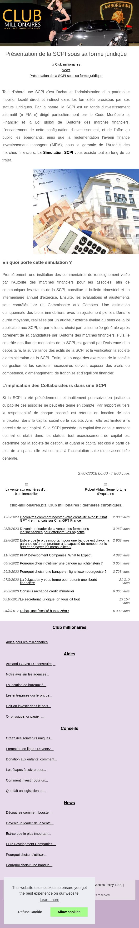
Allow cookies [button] (69, 912)
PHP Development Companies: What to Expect (55, 555)
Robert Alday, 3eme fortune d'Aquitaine (105, 492)
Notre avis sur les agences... (27, 674)
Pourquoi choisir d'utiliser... (26, 855)
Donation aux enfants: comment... (31, 759)
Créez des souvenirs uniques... (29, 738)
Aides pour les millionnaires (27, 642)
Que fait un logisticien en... (26, 791)
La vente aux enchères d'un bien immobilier (26, 492)
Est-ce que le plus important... (28, 833)
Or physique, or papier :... (25, 716)
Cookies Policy (104, 885)
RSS (118, 885)
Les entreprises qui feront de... (29, 695)
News (66, 70)
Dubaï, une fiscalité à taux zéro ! (44, 611)
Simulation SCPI (58, 153)
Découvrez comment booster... (29, 812)
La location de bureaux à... (26, 685)
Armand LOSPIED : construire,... (30, 664)
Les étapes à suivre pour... (26, 770)
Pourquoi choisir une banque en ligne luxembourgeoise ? (63, 571)
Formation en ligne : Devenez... (30, 749)
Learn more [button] (49, 900)
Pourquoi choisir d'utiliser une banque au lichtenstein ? (61, 563)
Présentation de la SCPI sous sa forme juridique (66, 76)
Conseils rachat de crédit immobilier (47, 591)
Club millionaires (67, 64)
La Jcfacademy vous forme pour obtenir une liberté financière (58, 581)
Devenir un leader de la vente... (30, 823)
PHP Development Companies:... (31, 844)
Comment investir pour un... (27, 780)
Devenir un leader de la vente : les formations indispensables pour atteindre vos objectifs (54, 530)
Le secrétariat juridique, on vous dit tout (50, 599)
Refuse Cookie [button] (30, 912)
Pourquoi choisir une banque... (29, 865)
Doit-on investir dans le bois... (28, 706)
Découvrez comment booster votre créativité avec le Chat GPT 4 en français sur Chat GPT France (63, 518)
